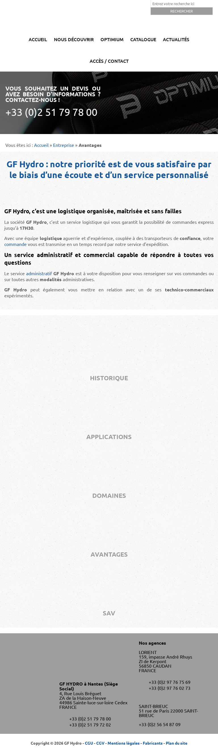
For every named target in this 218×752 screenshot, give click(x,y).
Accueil (38, 39)
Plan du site (176, 742)
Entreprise (63, 145)
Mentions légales (124, 742)
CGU (89, 742)
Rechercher (181, 11)
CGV (100, 742)
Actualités (176, 39)
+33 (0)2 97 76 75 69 (169, 682)
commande (15, 244)
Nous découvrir (74, 39)
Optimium (111, 39)
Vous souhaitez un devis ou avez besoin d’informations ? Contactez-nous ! (52, 101)
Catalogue (143, 39)
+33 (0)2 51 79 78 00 (90, 718)
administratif (39, 273)
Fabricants (153, 742)
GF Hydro (109, 14)
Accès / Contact (109, 61)
